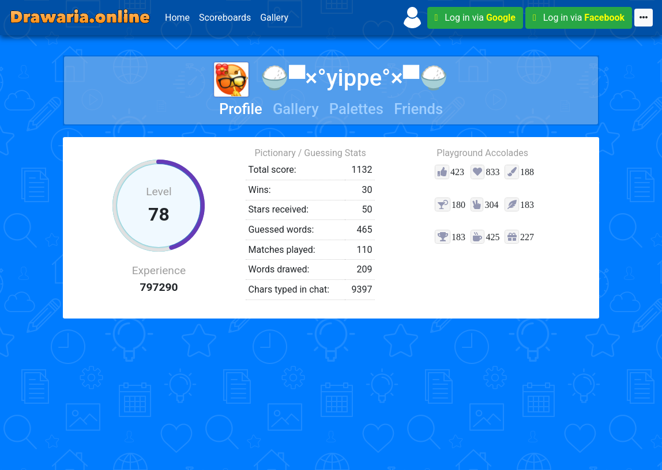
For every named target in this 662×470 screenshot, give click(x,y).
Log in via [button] (475, 17)
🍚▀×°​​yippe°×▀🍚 (331, 78)
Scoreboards (225, 17)
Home (177, 17)
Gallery (274, 17)
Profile (240, 108)
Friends (418, 108)
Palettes (356, 108)
